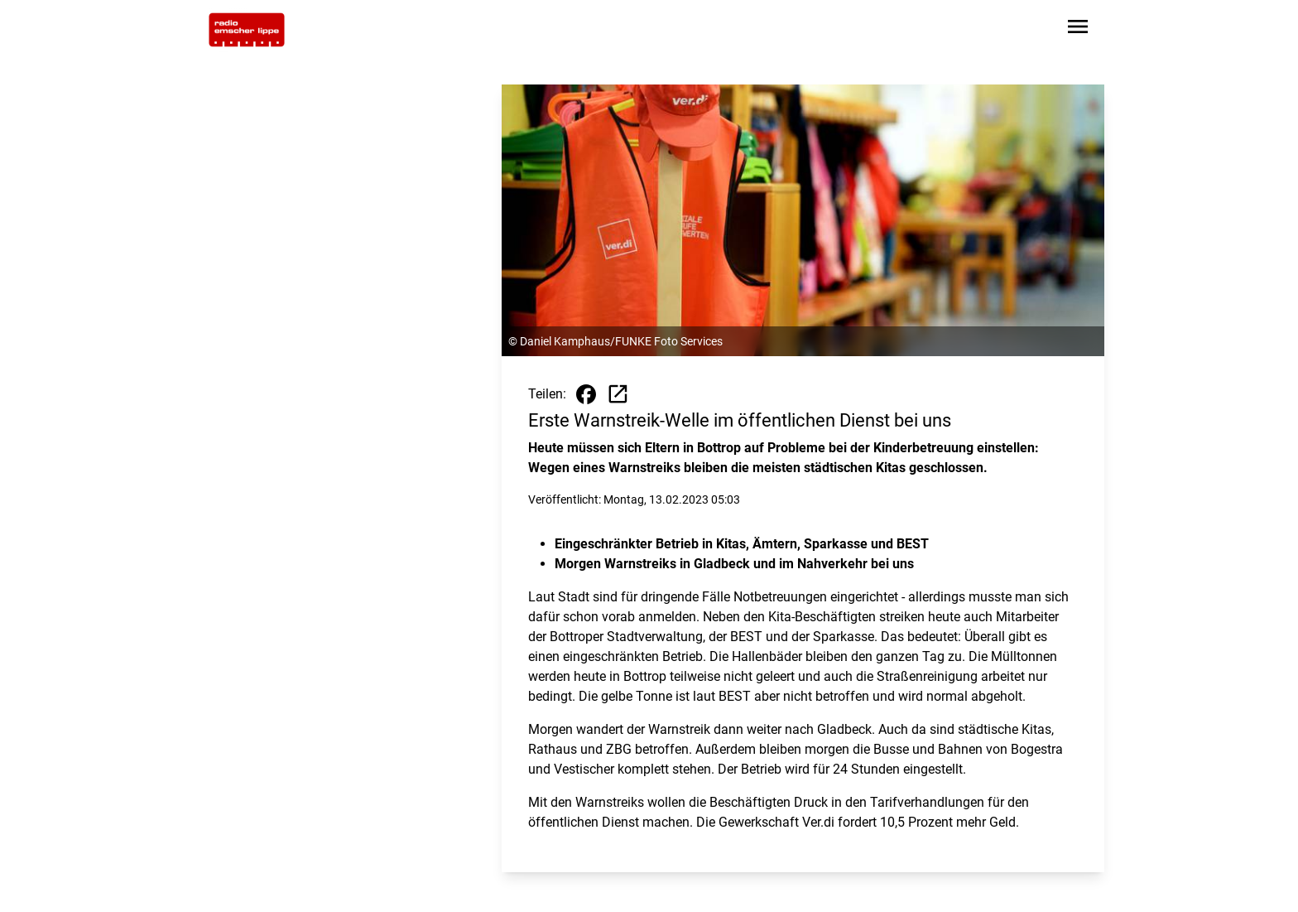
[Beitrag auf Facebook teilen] (586, 394)
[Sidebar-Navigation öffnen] (1078, 29)
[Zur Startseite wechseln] (246, 30)
